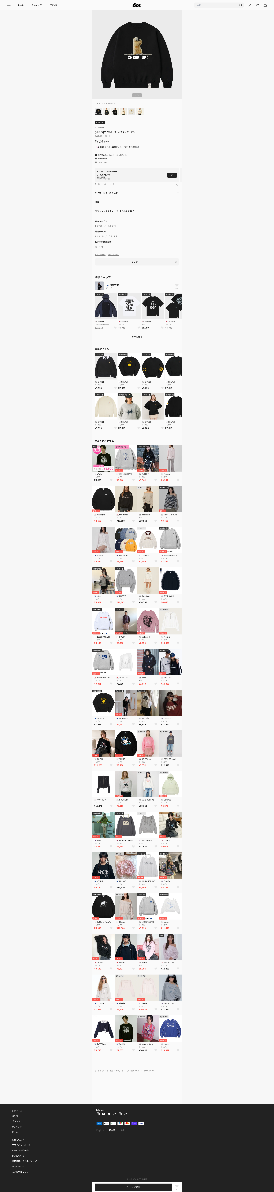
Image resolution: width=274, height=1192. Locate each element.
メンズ (15, 1115)
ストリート (99, 236)
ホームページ (99, 1071)
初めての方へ (18, 1139)
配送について (113, 254)
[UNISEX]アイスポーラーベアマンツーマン (140, 1071)
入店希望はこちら (20, 1171)
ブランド (53, 5)
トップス (98, 226)
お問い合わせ (100, 254)
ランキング (36, 5)
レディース (17, 1110)
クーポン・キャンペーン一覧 (104, 184)
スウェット (112, 226)
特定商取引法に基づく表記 (24, 1161)
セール (21, 5)
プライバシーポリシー (22, 1145)
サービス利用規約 (20, 1150)
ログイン (114, 155)
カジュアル (112, 236)
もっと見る (137, 336)
